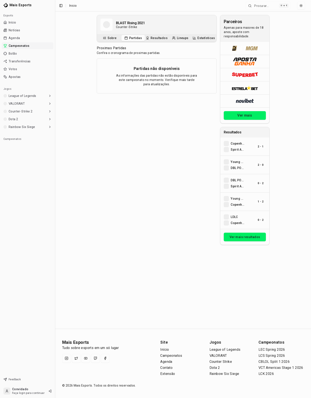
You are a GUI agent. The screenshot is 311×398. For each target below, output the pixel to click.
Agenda (166, 362)
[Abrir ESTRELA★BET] (244, 87)
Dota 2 (214, 368)
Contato (166, 368)
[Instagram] (66, 358)
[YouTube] (85, 358)
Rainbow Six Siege (224, 374)
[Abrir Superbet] (244, 74)
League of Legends (225, 349)
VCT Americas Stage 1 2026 (281, 368)
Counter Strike (220, 362)
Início (164, 349)
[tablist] (156, 38)
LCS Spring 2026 (272, 356)
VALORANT (218, 356)
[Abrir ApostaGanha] (244, 61)
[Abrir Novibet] (244, 100)
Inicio (73, 5)
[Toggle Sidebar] (55, 199)
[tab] (109, 38)
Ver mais (244, 115)
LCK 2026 (266, 374)
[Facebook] (105, 358)
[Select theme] (301, 5)
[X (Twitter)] (76, 358)
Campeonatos (171, 356)
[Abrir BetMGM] (244, 48)
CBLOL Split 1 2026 (274, 362)
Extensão (167, 374)
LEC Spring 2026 (272, 349)
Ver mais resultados (245, 237)
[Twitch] (95, 358)
